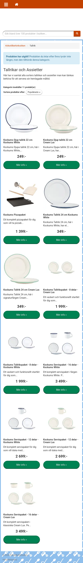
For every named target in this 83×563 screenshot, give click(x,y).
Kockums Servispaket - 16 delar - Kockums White (60, 366)
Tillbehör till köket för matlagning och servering (41, 19)
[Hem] (16, 4)
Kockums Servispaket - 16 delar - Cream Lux (21, 515)
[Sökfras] (38, 33)
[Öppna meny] (6, 4)
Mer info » (21, 165)
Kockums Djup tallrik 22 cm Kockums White (17, 141)
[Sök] (77, 33)
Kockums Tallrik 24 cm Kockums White (60, 216)
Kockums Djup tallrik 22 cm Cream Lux (57, 141)
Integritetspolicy (10, 559)
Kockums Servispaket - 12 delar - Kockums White (21, 440)
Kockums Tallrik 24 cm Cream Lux (21, 289)
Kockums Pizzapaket (14, 214)
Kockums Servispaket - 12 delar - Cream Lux (60, 440)
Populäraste (34, 92)
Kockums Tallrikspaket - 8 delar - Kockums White (20, 366)
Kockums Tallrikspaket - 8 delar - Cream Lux (60, 291)
